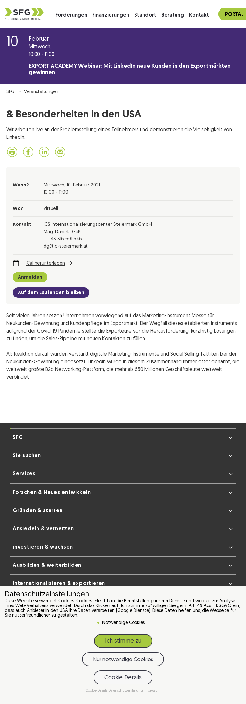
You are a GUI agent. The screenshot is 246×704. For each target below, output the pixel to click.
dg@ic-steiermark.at (66, 246)
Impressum (152, 690)
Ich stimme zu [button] (123, 641)
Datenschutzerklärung (126, 690)
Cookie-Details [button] (97, 690)
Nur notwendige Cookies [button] (123, 659)
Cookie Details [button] (123, 678)
